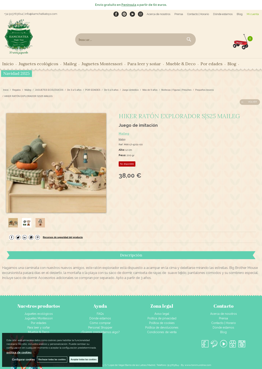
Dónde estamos (223, 14)
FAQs (100, 313)
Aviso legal (161, 313)
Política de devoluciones (161, 327)
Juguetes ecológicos (38, 63)
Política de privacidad (162, 318)
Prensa (178, 14)
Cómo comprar (100, 323)
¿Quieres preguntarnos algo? (100, 332)
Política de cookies (162, 323)
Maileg (69, 63)
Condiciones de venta (162, 332)
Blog (240, 14)
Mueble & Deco (181, 63)
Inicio (8, 63)
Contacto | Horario (198, 14)
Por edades (212, 63)
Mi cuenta (253, 14)
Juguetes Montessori (101, 63)
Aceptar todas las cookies (84, 359)
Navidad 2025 (16, 73)
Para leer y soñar (144, 63)
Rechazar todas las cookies (52, 359)
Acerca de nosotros (158, 14)
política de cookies (19, 352)
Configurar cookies (23, 359)
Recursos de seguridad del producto (63, 237)
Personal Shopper (100, 327)
